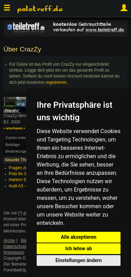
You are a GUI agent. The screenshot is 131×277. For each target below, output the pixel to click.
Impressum (13, 252)
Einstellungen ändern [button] (79, 260)
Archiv (9, 240)
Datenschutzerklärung (23, 246)
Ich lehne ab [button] (78, 248)
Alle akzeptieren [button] (78, 237)
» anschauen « (14, 128)
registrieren (56, 82)
